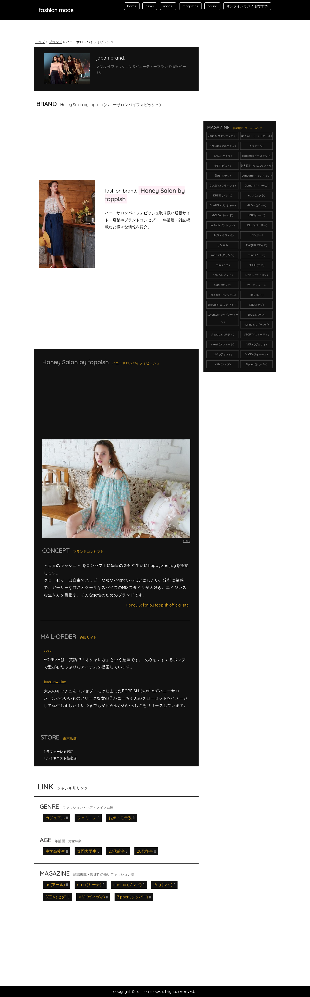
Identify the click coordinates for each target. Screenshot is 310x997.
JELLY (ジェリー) (256, 225)
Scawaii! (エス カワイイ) (222, 304)
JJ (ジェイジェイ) (222, 235)
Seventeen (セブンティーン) (222, 318)
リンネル (222, 245)
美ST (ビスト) (222, 165)
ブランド (55, 42)
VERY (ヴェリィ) (257, 344)
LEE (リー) (256, 235)
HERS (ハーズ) (256, 215)
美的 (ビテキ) (223, 175)
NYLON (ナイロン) (256, 275)
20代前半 (116, 851)
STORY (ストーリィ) (256, 334)
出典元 (186, 541)
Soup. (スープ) (256, 314)
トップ (40, 42)
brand (212, 6)
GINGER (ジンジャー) (223, 205)
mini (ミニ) (223, 265)
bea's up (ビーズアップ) (256, 155)
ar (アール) (55, 884)
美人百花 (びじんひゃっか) (256, 165)
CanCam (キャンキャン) (256, 175)
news (150, 6)
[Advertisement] (74, 145)
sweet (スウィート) (222, 344)
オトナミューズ (256, 285)
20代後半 (145, 851)
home (131, 6)
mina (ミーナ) (89, 884)
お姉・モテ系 (120, 817)
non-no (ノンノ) (127, 884)
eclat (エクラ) (256, 195)
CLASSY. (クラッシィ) (223, 185)
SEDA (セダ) (56, 897)
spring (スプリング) (256, 324)
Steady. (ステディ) (222, 334)
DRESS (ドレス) (222, 195)
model (168, 6)
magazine (190, 6)
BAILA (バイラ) (223, 155)
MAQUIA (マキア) (256, 245)
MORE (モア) (256, 265)
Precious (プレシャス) (222, 294)
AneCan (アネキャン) (223, 146)
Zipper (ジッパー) (132, 897)
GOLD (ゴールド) (222, 215)
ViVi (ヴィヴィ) (92, 897)
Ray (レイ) (163, 884)
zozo (48, 650)
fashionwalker (55, 681)
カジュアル (55, 817)
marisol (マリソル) (222, 255)
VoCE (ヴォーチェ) (256, 354)
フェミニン (86, 817)
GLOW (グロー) (256, 205)
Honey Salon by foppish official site (157, 605)
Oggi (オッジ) (222, 285)
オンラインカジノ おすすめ (247, 6)
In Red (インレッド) (222, 225)
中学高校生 (55, 851)
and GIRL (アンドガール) (256, 136)
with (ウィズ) (223, 364)
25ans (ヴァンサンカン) (222, 136)
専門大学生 (86, 851)
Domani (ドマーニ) (256, 185)
